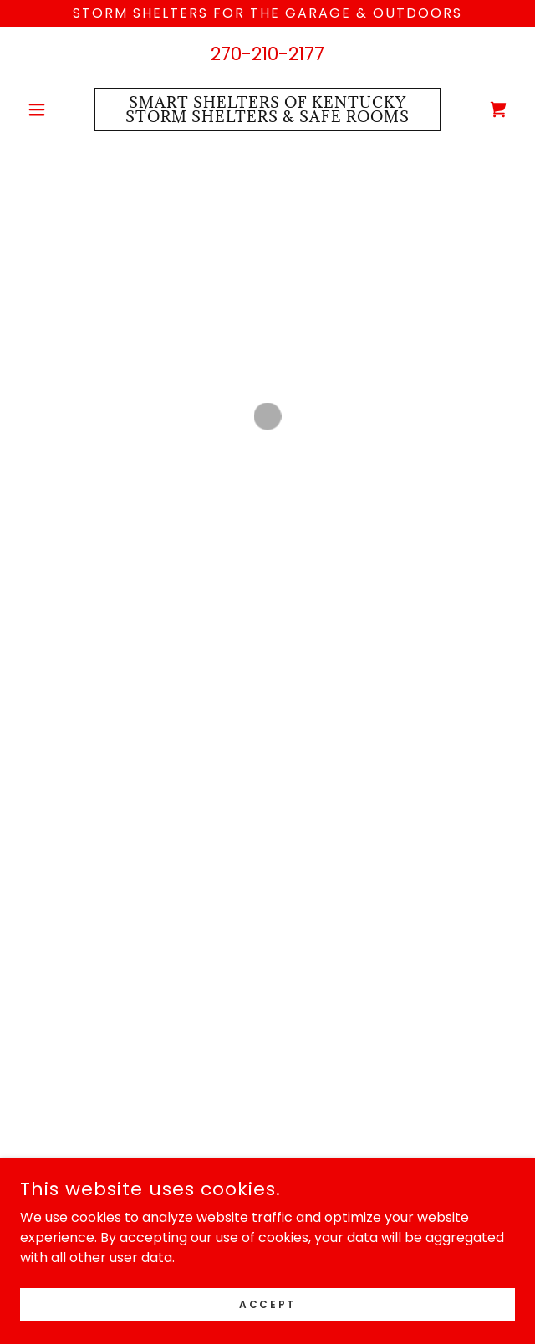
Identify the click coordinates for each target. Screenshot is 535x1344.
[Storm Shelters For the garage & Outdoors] (267, 13)
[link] (267, 109)
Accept (267, 1303)
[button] (57, 109)
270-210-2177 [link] (267, 54)
